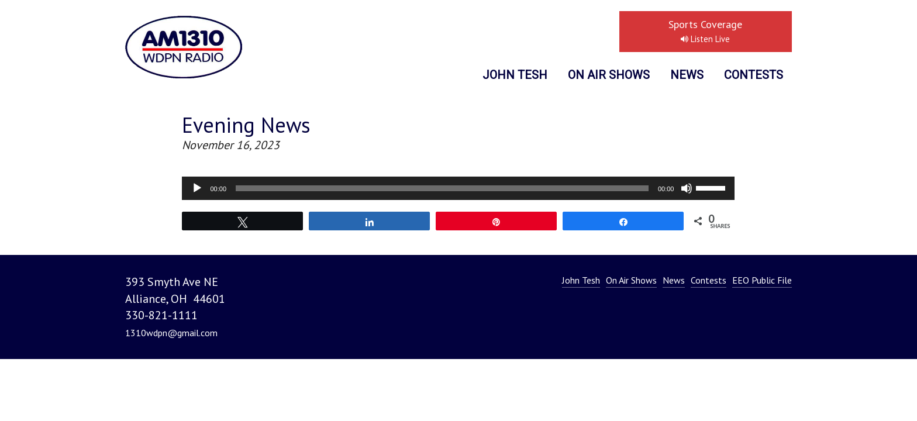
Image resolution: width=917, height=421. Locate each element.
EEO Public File (762, 280)
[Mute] (686, 188)
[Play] (197, 188)
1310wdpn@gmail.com (171, 333)
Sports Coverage (705, 31)
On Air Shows (609, 75)
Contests (753, 75)
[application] (458, 188)
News (687, 75)
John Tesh (514, 75)
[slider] (442, 188)
